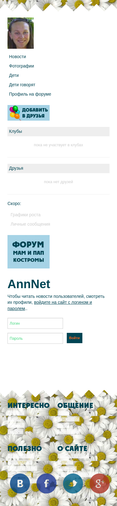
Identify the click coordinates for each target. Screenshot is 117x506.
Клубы (63, 425)
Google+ (100, 483)
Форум (63, 413)
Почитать (16, 413)
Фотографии (21, 65)
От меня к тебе (21, 456)
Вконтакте (20, 483)
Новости (17, 56)
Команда (65, 462)
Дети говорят (22, 84)
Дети (14, 75)
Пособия (15, 431)
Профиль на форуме (30, 94)
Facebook (46, 483)
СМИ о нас (67, 468)
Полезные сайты (22, 468)
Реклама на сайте (73, 456)
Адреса (14, 419)
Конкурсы (16, 425)
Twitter (73, 483)
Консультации (20, 462)
